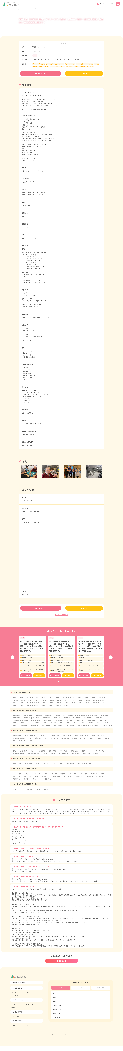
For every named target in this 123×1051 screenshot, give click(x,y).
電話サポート (29, 1009)
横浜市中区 (39, 717)
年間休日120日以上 (102, 756)
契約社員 (30, 795)
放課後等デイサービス (80, 743)
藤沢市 (49, 725)
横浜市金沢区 (85, 717)
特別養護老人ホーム (18, 741)
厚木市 (88, 725)
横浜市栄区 (69, 720)
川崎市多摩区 (60, 723)
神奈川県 (15, 702)
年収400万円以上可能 (35, 759)
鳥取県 (45, 704)
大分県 (44, 707)
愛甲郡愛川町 (29, 730)
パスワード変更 (15, 1000)
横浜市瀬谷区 (59, 720)
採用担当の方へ (15, 1012)
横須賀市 (26, 725)
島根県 (53, 704)
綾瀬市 (31, 728)
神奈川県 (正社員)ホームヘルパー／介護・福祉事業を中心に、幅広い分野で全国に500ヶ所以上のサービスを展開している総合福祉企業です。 (32, 648)
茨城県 (66, 699)
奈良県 (29, 704)
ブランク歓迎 (29, 769)
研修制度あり (89, 759)
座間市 (23, 728)
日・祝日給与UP (65, 759)
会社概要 (14, 1030)
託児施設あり (76, 756)
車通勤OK (106, 780)
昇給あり (25, 756)
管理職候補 (92, 782)
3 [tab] (62, 683)
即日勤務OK (102, 782)
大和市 (96, 725)
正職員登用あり (81, 782)
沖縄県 (67, 707)
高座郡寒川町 (51, 728)
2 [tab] (60, 683)
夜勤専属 (64, 780)
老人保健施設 (32, 741)
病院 (22, 746)
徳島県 (82, 704)
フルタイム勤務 (17, 780)
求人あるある (6, 9)
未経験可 (39, 769)
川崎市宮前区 (71, 723)
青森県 (22, 699)
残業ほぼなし (16, 785)
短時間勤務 (96, 780)
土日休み (47, 780)
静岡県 (75, 702)
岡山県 (60, 704)
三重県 (89, 702)
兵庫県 (22, 704)
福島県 (59, 699)
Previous (12, 659)
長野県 (60, 702)
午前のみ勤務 (74, 780)
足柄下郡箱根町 (100, 728)
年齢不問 (90, 769)
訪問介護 (93, 743)
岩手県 (29, 699)
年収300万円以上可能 (19, 759)
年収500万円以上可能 (51, 759)
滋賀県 (97, 702)
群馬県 (81, 699)
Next (111, 659)
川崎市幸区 (27, 723)
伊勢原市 (104, 725)
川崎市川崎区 (16, 723)
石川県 (38, 702)
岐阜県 (67, 702)
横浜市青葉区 (90, 720)
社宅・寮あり (65, 756)
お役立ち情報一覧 (16, 1021)
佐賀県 (22, 707)
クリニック (30, 746)
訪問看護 (102, 743)
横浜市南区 (49, 717)
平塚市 (34, 725)
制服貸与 (98, 759)
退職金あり (16, 756)
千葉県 (95, 699)
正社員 (15, 795)
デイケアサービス (55, 741)
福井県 (45, 702)
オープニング (28, 782)
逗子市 (74, 725)
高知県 (104, 704)
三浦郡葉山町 (40, 728)
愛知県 (82, 702)
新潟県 (23, 702)
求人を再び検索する (61, 615)
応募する (84, 73)
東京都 (103, 699)
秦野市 (81, 725)
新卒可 (56, 769)
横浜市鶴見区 (16, 717)
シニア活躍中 (72, 769)
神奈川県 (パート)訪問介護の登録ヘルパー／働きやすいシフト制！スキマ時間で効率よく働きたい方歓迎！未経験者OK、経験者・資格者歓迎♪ (90, 648)
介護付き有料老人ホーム (84, 741)
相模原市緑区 (94, 723)
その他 (39, 746)
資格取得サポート (89, 756)
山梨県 (53, 702)
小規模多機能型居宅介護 (40, 743)
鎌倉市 (42, 725)
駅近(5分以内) (17, 782)
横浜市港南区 (28, 720)
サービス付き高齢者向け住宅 (21, 743)
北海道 (15, 699)
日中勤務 (55, 780)
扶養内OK (28, 780)
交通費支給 (43, 756)
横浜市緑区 (48, 720)
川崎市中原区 (38, 723)
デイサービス (43, 741)
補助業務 (26, 785)
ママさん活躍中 (17, 769)
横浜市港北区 (96, 717)
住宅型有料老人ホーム (100, 741)
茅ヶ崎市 (65, 725)
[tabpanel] (32, 658)
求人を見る (39, 677)
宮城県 (37, 699)
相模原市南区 (16, 725)
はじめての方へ (15, 1009)
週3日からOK (69, 782)
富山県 (31, 702)
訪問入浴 (15, 746)
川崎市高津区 (49, 723)
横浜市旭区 (38, 720)
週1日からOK (47, 782)
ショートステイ (55, 743)
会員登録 (14, 997)
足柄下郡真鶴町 (17, 730)
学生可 (63, 769)
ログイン (28, 997)
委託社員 (38, 795)
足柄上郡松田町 (88, 728)
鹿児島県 (59, 707)
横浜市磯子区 (74, 717)
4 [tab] (64, 683)
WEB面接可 (46, 785)
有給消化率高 (78, 759)
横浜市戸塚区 (16, 720)
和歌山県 (37, 704)
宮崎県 (51, 707)
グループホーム (68, 741)
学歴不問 (82, 769)
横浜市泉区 (79, 720)
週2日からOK (58, 782)
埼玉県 (88, 699)
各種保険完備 (54, 756)
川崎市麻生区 (83, 723)
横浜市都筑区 (101, 720)
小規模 (37, 782)
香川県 (89, 704)
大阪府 (15, 704)
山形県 (51, 699)
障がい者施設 (67, 743)
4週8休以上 (37, 780)
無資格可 (47, 769)
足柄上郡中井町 (63, 728)
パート (22, 795)
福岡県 (15, 707)
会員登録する (61, 966)
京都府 (104, 702)
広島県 (67, 704)
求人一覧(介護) (15, 9)
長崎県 (29, 707)
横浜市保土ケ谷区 (61, 717)
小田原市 (57, 725)
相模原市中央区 (105, 723)
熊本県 (37, 707)
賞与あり (33, 756)
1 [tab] (58, 683)
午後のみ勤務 (86, 780)
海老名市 (15, 728)
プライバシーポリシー (31, 1030)
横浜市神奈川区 (28, 717)
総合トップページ (19, 987)
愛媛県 (97, 704)
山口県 (75, 704)
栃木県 (73, 699)
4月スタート (36, 785)
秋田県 (44, 699)
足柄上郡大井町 (75, 728)
